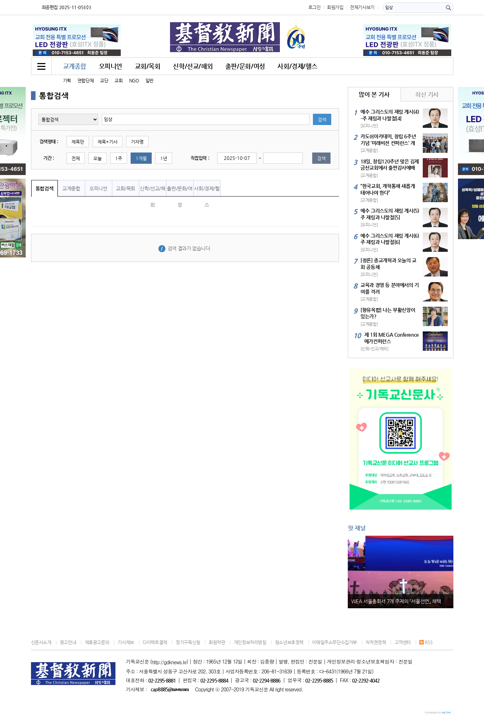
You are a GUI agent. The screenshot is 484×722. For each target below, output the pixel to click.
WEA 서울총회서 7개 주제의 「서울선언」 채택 (396, 601)
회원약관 (217, 642)
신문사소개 (41, 642)
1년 (163, 158)
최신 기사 (427, 94)
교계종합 (74, 66)
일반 (149, 80)
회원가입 (335, 7)
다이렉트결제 (155, 642)
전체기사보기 (362, 7)
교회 (118, 80)
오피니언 (110, 66)
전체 (75, 158)
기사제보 (126, 642)
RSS (425, 642)
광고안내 (68, 642)
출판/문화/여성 (245, 66)
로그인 (314, 7)
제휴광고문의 (97, 642)
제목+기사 (108, 141)
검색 (322, 119)
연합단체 (85, 80)
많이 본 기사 (374, 94)
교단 (104, 80)
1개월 (141, 158)
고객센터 (403, 642)
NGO (134, 80)
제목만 (77, 141)
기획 (67, 80)
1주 (118, 158)
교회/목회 (148, 66)
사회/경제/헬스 (297, 66)
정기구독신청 (188, 642)
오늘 (97, 158)
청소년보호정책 (289, 642)
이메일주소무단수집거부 (334, 642)
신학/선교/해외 (193, 66)
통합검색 (44, 188)
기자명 (137, 141)
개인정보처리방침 (250, 642)
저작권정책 (375, 642)
